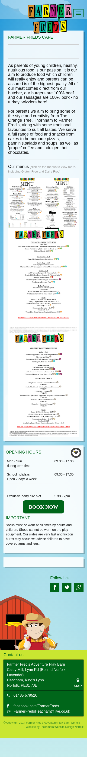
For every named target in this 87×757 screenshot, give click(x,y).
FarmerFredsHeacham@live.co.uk (41, 711)
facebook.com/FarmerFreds (36, 706)
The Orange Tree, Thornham (37, 118)
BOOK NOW (43, 507)
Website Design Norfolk (69, 727)
